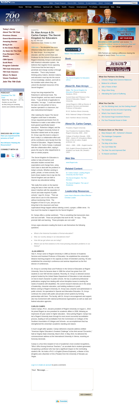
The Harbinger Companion (111, 136)
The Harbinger (107, 140)
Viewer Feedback (10, 78)
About (101, 3)
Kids (112, 7)
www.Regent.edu (72, 162)
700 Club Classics (10, 72)
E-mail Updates (91, 3)
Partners (81, 3)
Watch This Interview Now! (74, 53)
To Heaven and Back (109, 154)
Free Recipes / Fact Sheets (11, 55)
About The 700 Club (11, 32)
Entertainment (82, 7)
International (104, 7)
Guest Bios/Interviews (12, 38)
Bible (51, 3)
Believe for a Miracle (109, 83)
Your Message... (62, 379)
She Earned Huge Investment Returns (116, 117)
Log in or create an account (41, 365)
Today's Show (9, 29)
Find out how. (121, 55)
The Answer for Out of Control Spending (116, 110)
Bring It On (7, 45)
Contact (107, 3)
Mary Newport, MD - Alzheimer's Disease (117, 133)
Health (64, 7)
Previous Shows (10, 35)
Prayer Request (60, 3)
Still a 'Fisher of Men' (109, 87)
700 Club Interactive (11, 69)
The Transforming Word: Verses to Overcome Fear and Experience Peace (116, 44)
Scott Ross (7, 62)
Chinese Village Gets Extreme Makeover (117, 80)
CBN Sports (8, 59)
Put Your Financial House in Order (114, 120)
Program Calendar (11, 66)
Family (57, 7)
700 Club (28, 7)
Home (21, 7)
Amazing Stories (10, 41)
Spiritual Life (48, 7)
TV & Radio (93, 7)
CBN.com (34, 47)
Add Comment (85, 394)
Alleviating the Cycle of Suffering (114, 94)
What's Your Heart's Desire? (112, 113)
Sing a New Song (108, 90)
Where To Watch (10, 75)
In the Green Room (11, 48)
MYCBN (16, 133)
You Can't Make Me (109, 147)
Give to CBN (72, 3)
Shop (118, 7)
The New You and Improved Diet (114, 150)
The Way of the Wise (109, 143)
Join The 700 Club (12, 81)
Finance (72, 7)
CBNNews (37, 7)
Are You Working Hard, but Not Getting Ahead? (119, 106)
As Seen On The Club (12, 51)
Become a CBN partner (109, 42)
